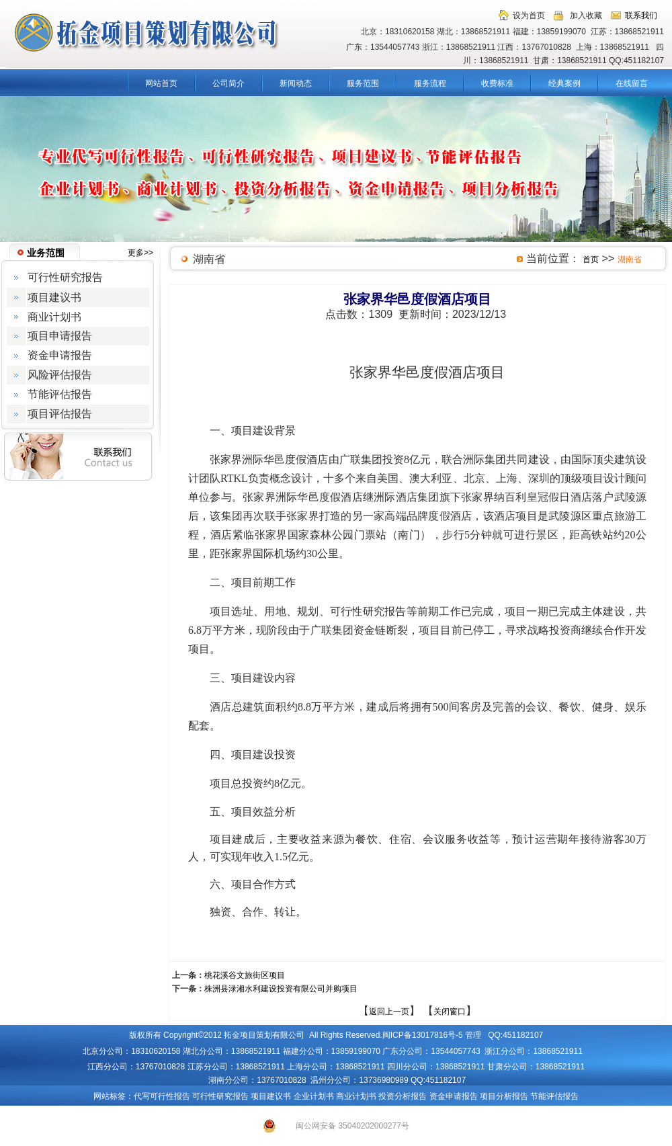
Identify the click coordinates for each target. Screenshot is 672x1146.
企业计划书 (314, 1096)
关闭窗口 (449, 1011)
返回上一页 (389, 1011)
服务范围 (363, 83)
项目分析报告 (504, 1096)
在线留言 (632, 83)
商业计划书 (356, 1096)
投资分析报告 (402, 1096)
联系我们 (641, 15)
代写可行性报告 (162, 1096)
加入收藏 (586, 15)
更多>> (140, 252)
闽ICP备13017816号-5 (422, 1035)
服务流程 (430, 83)
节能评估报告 (554, 1096)
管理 (473, 1035)
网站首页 (161, 83)
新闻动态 (296, 83)
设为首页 (529, 15)
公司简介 (228, 83)
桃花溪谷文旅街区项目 (244, 975)
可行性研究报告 (220, 1096)
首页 (591, 259)
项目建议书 (271, 1096)
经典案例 (564, 83)
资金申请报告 (453, 1096)
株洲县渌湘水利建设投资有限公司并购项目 (281, 988)
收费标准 (497, 83)
